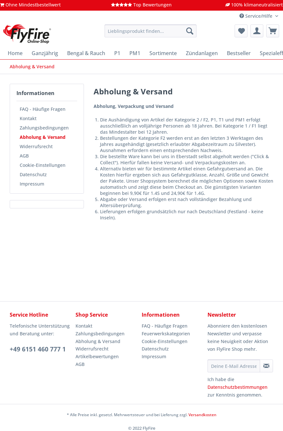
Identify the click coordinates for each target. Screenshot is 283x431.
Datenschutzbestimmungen (237, 387)
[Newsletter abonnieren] (266, 365)
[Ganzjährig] (45, 53)
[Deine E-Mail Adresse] (233, 365)
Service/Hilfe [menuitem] (256, 16)
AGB (24, 156)
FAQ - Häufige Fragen (43, 109)
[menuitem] (151, 33)
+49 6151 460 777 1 (38, 349)
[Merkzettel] (241, 30)
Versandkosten (202, 414)
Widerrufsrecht (36, 146)
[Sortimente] (163, 53)
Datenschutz (33, 174)
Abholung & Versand (43, 137)
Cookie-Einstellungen (43, 165)
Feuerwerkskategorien (166, 333)
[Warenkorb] (272, 30)
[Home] (15, 53)
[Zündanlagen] (201, 53)
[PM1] (135, 53)
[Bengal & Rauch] (86, 53)
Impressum (32, 184)
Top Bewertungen (141, 5)
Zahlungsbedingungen (44, 128)
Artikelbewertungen (97, 356)
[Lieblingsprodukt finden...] (151, 30)
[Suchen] (190, 30)
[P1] (117, 53)
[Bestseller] (238, 53)
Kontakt (28, 118)
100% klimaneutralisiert (254, 5)
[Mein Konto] (256, 30)
